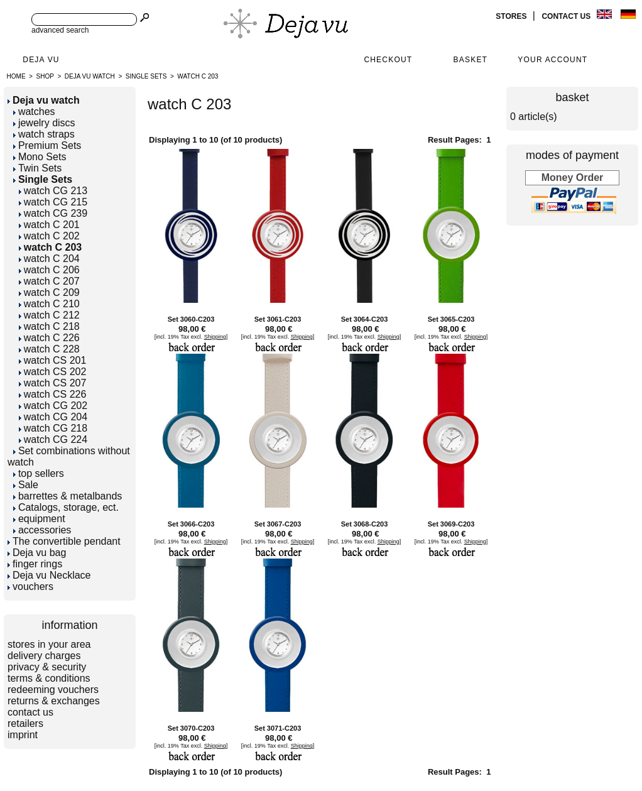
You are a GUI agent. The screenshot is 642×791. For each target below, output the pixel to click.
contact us (566, 16)
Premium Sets (47, 145)
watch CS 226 (53, 394)
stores (512, 16)
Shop (45, 76)
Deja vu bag (37, 552)
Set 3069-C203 (451, 524)
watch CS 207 (53, 383)
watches (34, 111)
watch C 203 (197, 76)
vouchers (30, 586)
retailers (25, 723)
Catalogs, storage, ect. (66, 507)
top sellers (38, 473)
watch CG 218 (53, 428)
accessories (42, 530)
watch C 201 (49, 224)
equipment (39, 518)
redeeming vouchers (53, 689)
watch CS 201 (53, 360)
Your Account (552, 59)
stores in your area (49, 644)
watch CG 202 (53, 405)
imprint (23, 734)
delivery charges (44, 655)
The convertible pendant (64, 541)
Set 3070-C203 (191, 728)
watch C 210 (49, 303)
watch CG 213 (53, 190)
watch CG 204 (53, 417)
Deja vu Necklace (49, 575)
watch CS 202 (53, 371)
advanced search (60, 30)
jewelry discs (44, 122)
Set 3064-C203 (364, 319)
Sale (25, 484)
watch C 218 (49, 326)
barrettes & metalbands (67, 496)
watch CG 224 (53, 439)
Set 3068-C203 (364, 524)
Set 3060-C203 (191, 319)
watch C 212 (49, 315)
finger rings (35, 564)
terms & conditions (49, 678)
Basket (471, 59)
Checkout (388, 59)
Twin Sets (37, 168)
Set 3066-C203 (191, 524)
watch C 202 (49, 236)
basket (572, 97)
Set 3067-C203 (278, 524)
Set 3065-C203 (451, 319)
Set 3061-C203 (278, 319)
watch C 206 (49, 270)
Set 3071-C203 (278, 728)
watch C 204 (49, 258)
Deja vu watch (90, 76)
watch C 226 (49, 337)
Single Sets (146, 76)
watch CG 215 (53, 202)
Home (16, 76)
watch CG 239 (53, 213)
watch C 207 (49, 281)
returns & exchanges (54, 701)
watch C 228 (49, 349)
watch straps (44, 134)
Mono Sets (39, 156)
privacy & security (47, 667)
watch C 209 (49, 292)
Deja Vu (41, 59)
